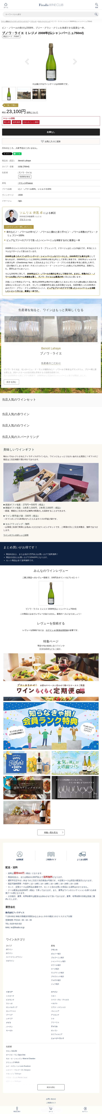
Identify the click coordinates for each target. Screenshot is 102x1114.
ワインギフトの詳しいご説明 (16, 535)
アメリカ (54, 1026)
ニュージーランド (57, 1038)
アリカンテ (55, 1015)
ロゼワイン (10, 961)
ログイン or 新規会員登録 (57, 630)
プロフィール (25, 219)
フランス (33, 21)
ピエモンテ (10, 1000)
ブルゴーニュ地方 (57, 958)
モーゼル (9, 1030)
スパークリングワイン (14, 957)
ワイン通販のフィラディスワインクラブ (15, 21)
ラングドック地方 (57, 973)
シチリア (9, 1019)
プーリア (9, 1015)
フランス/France (25, 183)
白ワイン (9, 953)
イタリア (9, 992)
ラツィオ (9, 1003)
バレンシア (55, 1011)
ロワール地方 (56, 965)
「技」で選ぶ (11, 105)
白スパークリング (44, 21)
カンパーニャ (11, 1011)
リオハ (53, 996)
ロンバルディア (11, 1007)
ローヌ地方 (55, 969)
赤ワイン (9, 949)
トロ (52, 1019)
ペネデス (54, 1003)
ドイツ (8, 1023)
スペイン (54, 992)
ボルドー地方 (56, 954)
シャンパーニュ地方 (58, 961)
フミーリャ (55, 1022)
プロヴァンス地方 (57, 976)
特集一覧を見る (51, 832)
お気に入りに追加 (52, 141)
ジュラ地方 (55, 984)
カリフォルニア (56, 1034)
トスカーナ (10, 996)
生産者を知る (24, 177)
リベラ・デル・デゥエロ (60, 1000)
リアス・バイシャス (58, 1007)
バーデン (9, 1027)
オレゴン (54, 1030)
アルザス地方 (56, 980)
